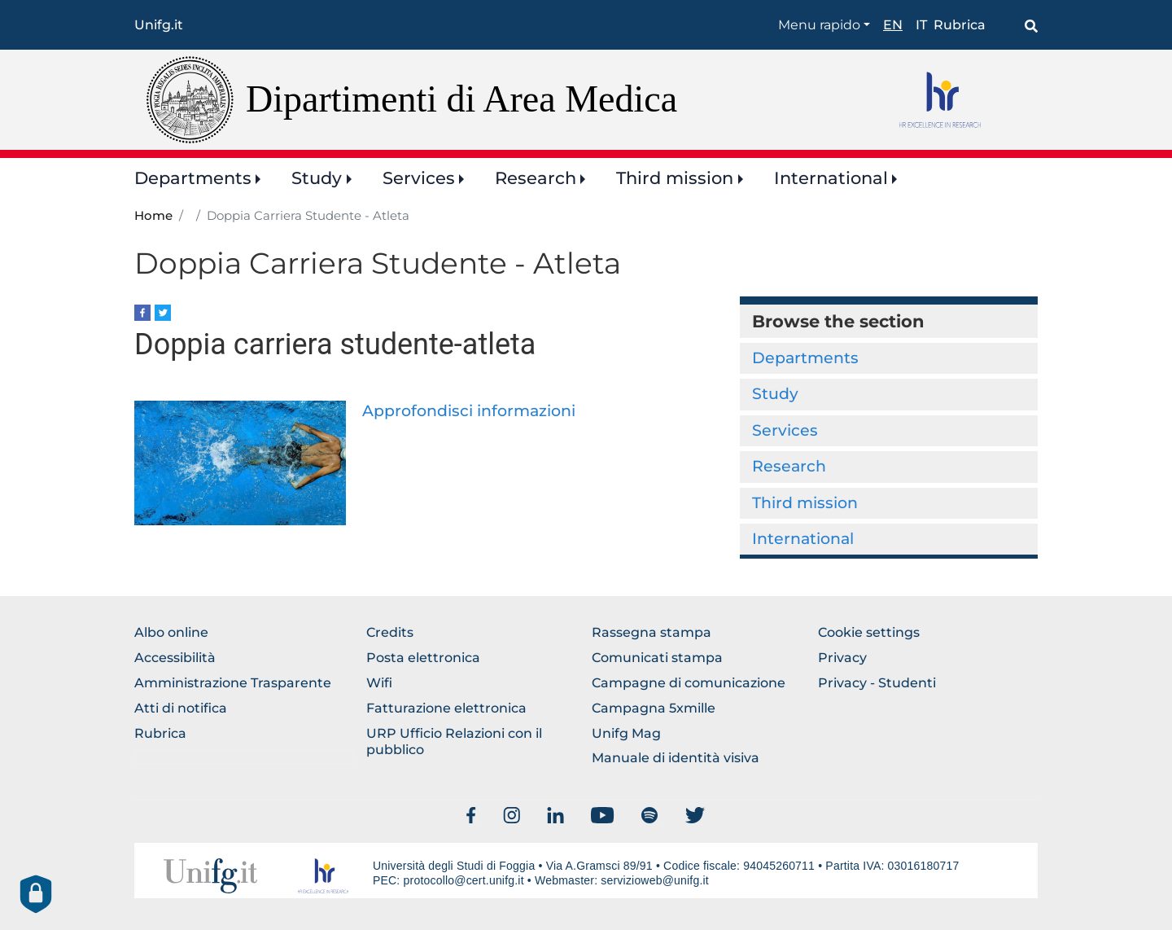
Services (419, 178)
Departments (192, 178)
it (921, 25)
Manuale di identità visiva (675, 757)
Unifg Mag (626, 733)
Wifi (379, 683)
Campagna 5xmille (653, 708)
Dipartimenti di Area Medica (461, 99)
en (893, 25)
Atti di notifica (180, 708)
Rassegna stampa (651, 632)
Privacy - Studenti (877, 683)
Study (316, 178)
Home (153, 215)
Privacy (842, 657)
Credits (389, 632)
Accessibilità (175, 657)
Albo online (171, 632)
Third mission (674, 178)
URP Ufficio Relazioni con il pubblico (454, 742)
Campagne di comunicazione (688, 683)
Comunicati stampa (657, 657)
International (831, 178)
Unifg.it (158, 25)
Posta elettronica (423, 657)
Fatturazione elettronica (446, 708)
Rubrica (960, 25)
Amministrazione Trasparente (232, 683)
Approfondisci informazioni (468, 410)
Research (535, 178)
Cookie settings (869, 632)
